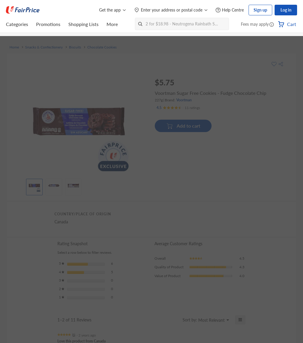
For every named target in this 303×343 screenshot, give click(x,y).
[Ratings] (178, 107)
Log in (286, 9)
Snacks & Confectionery (44, 47)
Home (14, 47)
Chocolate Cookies (102, 47)
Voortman (184, 100)
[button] (271, 24)
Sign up (260, 9)
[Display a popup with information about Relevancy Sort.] (174, 319)
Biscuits (75, 47)
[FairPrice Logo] (23, 10)
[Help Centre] (229, 10)
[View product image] (34, 185)
